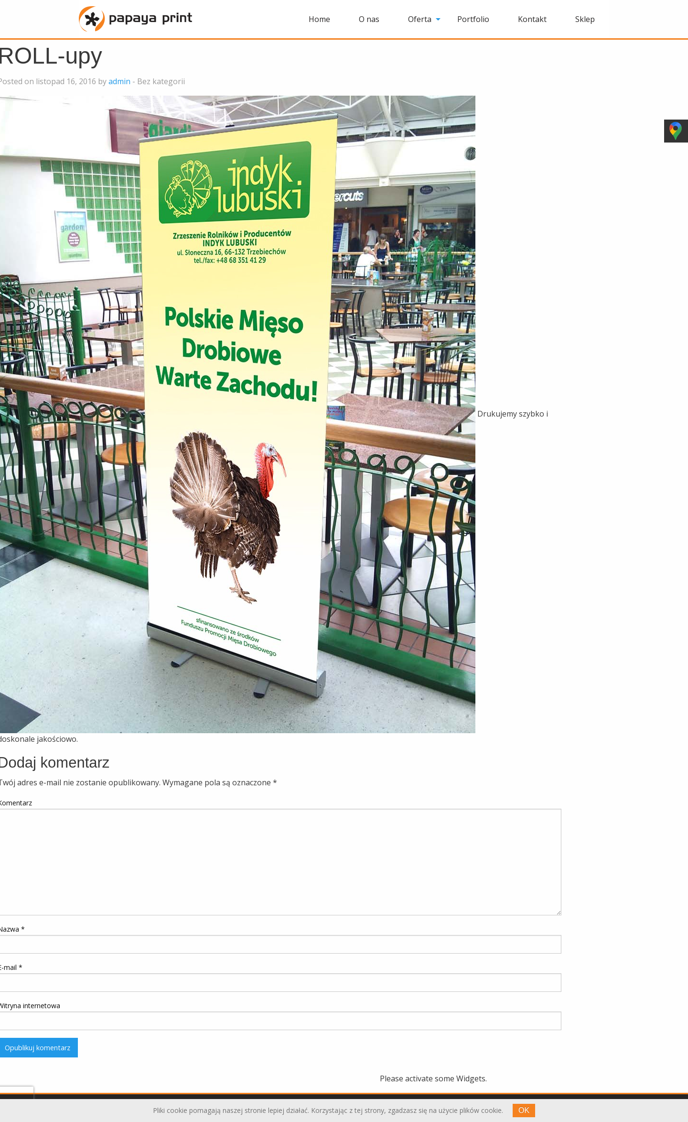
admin (119, 81)
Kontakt (532, 19)
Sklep (585, 19)
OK (523, 1110)
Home (319, 19)
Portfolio (473, 19)
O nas (369, 19)
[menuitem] (319, 19)
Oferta (419, 19)
